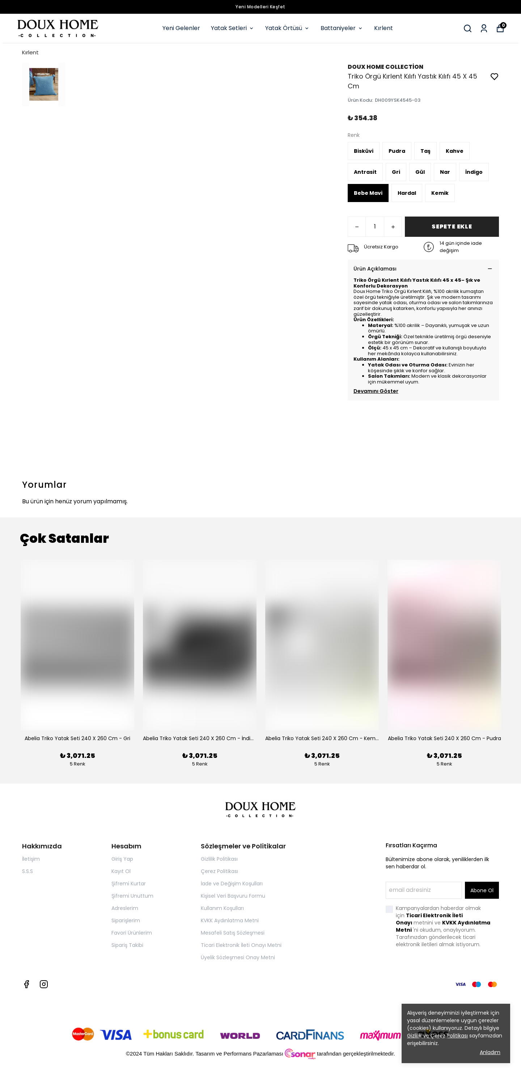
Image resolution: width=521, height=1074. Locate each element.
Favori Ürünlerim (131, 932)
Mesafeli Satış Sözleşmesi (232, 932)
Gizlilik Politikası (219, 859)
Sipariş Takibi (127, 945)
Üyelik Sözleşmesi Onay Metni (238, 957)
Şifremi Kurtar (128, 883)
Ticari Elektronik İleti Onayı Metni (241, 945)
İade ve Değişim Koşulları (232, 883)
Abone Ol (482, 890)
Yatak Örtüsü (287, 28)
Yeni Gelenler (181, 28)
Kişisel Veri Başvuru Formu (233, 895)
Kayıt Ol (121, 871)
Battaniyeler (342, 28)
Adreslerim (124, 908)
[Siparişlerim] (483, 28)
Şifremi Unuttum (132, 895)
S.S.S (27, 871)
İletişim (31, 859)
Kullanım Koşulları (222, 908)
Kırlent (383, 28)
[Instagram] (43, 984)
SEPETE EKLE (452, 226)
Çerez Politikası (219, 871)
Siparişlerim (125, 920)
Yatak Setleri (232, 28)
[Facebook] (26, 984)
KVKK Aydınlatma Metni (230, 920)
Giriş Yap (122, 859)
